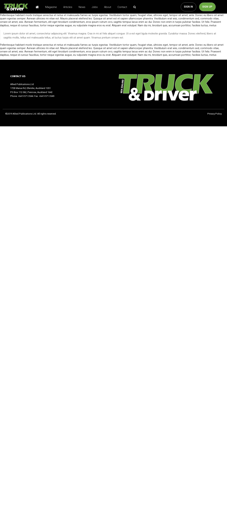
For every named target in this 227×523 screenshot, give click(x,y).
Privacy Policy (214, 113)
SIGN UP (207, 6)
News (82, 7)
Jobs (95, 7)
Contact (122, 7)
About (107, 7)
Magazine (51, 7)
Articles (67, 7)
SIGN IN (188, 6)
